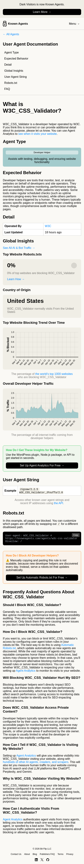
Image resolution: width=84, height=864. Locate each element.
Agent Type (11, 52)
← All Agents (11, 34)
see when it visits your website (37, 133)
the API (58, 503)
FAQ (7, 88)
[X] (42, 859)
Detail (8, 64)
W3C (48, 226)
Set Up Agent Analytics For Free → (42, 465)
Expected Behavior (16, 58)
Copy (75, 535)
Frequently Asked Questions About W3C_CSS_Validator (38, 596)
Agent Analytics (25, 672)
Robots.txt (10, 82)
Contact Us (16, 854)
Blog (35, 854)
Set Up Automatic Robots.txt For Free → (42, 579)
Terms (60, 854)
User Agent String (15, 76)
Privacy (69, 854)
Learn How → (16, 279)
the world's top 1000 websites (54, 373)
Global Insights (13, 70)
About (27, 854)
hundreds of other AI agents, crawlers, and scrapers (35, 764)
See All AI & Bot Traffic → (19, 247)
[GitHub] (47, 859)
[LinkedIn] (36, 859)
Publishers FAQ (47, 854)
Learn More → (42, 11)
